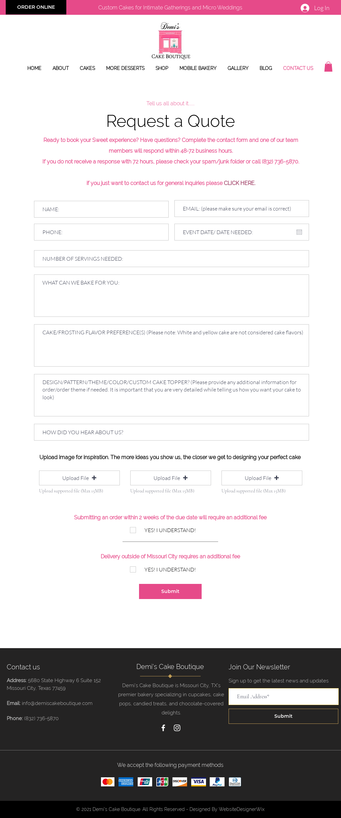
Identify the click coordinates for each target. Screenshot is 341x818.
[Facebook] (163, 727)
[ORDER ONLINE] (36, 7)
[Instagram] (177, 727)
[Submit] (170, 591)
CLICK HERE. (239, 183)
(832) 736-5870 (41, 718)
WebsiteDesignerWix (242, 809)
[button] (328, 67)
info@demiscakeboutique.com (57, 703)
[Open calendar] (299, 232)
